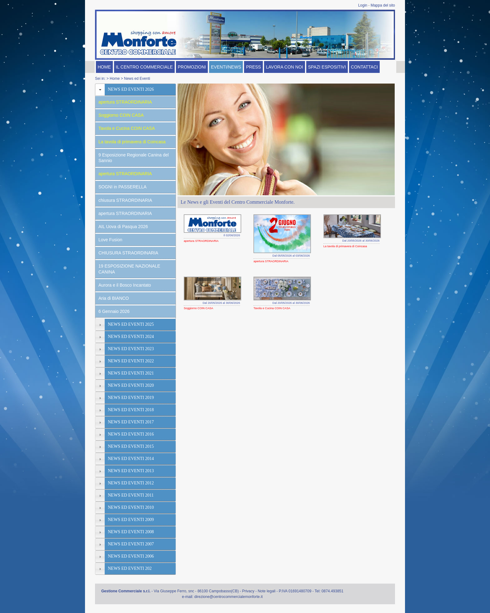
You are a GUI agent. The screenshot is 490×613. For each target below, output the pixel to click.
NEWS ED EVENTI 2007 (131, 544)
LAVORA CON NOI (284, 66)
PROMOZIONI (192, 66)
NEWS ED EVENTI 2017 (131, 422)
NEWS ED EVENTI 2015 (131, 446)
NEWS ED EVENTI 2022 (131, 361)
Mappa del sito (383, 5)
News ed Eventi (137, 78)
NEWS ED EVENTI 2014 (131, 458)
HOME (104, 66)
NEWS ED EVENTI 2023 (131, 348)
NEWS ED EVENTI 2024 (131, 336)
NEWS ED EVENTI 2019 (131, 397)
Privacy (248, 591)
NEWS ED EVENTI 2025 (131, 324)
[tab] (135, 90)
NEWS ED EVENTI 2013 (131, 470)
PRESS (253, 66)
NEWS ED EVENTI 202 (130, 568)
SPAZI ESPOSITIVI (327, 66)
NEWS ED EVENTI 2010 (131, 507)
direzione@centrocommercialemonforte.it (228, 597)
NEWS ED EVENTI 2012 (131, 483)
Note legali (267, 591)
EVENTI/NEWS (226, 66)
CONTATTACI (364, 66)
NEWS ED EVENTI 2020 (131, 385)
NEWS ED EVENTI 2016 (131, 434)
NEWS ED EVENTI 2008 (131, 531)
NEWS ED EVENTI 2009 (131, 519)
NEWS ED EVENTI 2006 (131, 556)
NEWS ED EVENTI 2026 (131, 89)
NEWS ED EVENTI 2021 (131, 373)
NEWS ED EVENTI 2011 (131, 495)
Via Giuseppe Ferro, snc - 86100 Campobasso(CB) (196, 591)
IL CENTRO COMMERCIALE (144, 66)
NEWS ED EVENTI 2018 (131, 409)
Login (362, 5)
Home (115, 78)
